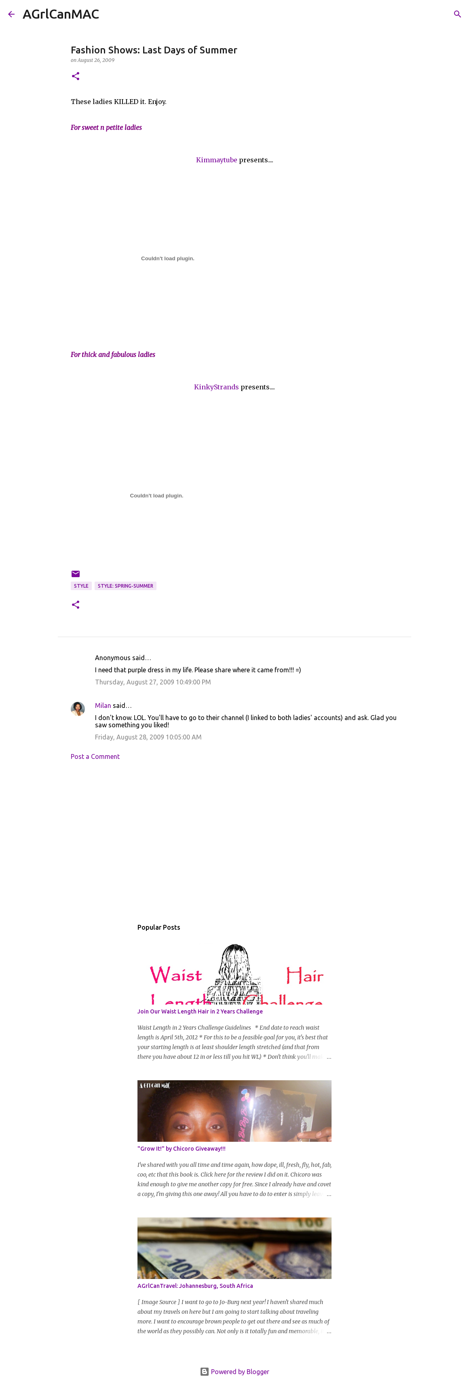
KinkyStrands (216, 387)
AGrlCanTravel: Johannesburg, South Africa (195, 1286)
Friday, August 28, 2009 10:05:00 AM (148, 737)
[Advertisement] (234, 842)
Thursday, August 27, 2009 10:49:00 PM (153, 682)
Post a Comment (95, 756)
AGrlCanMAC (61, 13)
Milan (103, 705)
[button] (75, 76)
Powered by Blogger (234, 1371)
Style (81, 585)
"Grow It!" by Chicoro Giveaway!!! (181, 1148)
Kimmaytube (216, 160)
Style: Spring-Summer (125, 585)
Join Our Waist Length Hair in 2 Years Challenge (200, 1011)
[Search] (110, 14)
